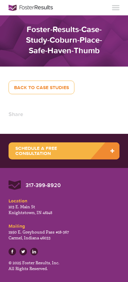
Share (16, 114)
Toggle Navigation (115, 7)
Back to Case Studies (41, 87)
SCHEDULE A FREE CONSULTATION (36, 150)
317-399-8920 (43, 185)
